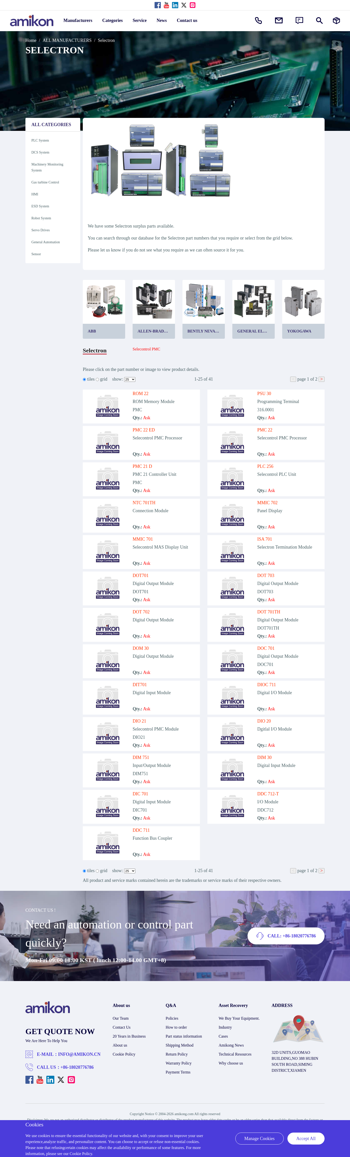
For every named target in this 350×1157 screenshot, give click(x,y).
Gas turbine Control (45, 182)
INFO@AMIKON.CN (79, 1054)
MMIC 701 (143, 539)
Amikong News (231, 1045)
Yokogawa (299, 331)
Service (140, 20)
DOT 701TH (268, 611)
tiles (91, 379)
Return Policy (177, 1054)
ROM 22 (141, 393)
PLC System (40, 140)
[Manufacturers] (336, 20)
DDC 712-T (268, 793)
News (162, 20)
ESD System (40, 206)
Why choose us (231, 1063)
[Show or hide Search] (319, 20)
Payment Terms (178, 1072)
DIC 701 (140, 793)
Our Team (121, 1018)
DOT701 (141, 575)
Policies (172, 1018)
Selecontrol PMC (146, 349)
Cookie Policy (124, 1054)
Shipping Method (180, 1045)
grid (103, 379)
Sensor (36, 254)
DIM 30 (264, 757)
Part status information (184, 1036)
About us (120, 1045)
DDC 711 (141, 830)
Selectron (106, 40)
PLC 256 (265, 466)
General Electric (256, 331)
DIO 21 (139, 721)
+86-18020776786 (77, 1067)
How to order (176, 1027)
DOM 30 (141, 648)
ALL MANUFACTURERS (67, 40)
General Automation (45, 242)
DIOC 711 (266, 684)
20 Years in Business (129, 1036)
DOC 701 (266, 648)
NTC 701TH (144, 502)
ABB (92, 331)
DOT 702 (141, 611)
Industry (225, 1027)
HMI (34, 194)
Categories (112, 20)
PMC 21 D (142, 466)
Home (30, 40)
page (301, 379)
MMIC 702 (267, 502)
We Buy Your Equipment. (239, 1018)
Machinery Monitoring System (47, 167)
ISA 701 (264, 539)
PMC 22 (264, 429)
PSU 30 (264, 393)
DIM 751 (141, 757)
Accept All (306, 1138)
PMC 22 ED (144, 429)
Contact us (187, 20)
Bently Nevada (204, 331)
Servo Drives (40, 230)
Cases (223, 1036)
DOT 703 (265, 575)
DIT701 (140, 684)
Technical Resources (235, 1054)
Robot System (41, 218)
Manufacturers (78, 20)
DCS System (40, 152)
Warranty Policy (179, 1063)
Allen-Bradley (155, 331)
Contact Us (122, 1027)
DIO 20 (264, 721)
